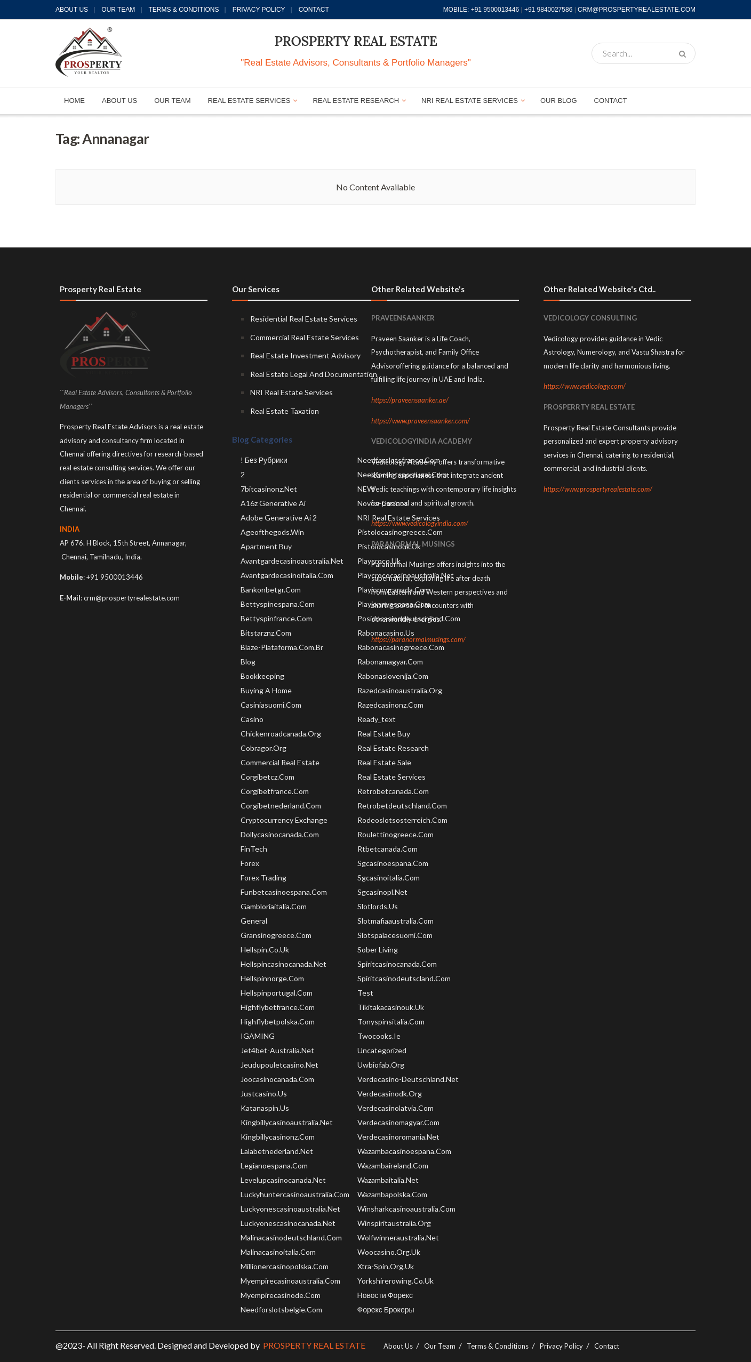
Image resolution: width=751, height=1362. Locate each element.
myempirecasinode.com (281, 1295)
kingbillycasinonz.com (278, 1136)
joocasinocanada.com (277, 1079)
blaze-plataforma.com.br (282, 647)
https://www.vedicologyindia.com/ (419, 523)
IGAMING (258, 1035)
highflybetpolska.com (278, 1021)
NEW (365, 488)
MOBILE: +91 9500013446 (481, 9)
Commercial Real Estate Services (304, 337)
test (365, 992)
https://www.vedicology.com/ (585, 386)
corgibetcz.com (267, 776)
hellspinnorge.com (272, 978)
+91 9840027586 (548, 9)
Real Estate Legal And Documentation (313, 374)
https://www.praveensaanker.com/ (420, 420)
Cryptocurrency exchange (284, 819)
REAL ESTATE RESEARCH (356, 101)
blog (248, 661)
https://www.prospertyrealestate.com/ (598, 489)
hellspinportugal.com (277, 992)
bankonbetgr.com (271, 589)
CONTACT (610, 101)
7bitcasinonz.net (269, 488)
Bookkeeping (262, 675)
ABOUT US (119, 101)
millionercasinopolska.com (285, 1266)
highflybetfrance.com (278, 1007)
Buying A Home (266, 690)
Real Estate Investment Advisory (305, 355)
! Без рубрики (264, 459)
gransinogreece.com (276, 935)
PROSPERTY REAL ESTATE (355, 41)
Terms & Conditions (184, 9)
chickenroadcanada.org (281, 733)
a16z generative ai (273, 503)
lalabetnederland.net (277, 1151)
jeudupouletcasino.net (279, 1064)
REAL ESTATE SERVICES (249, 101)
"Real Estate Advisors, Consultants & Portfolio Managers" (356, 63)
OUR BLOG (558, 101)
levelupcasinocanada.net (283, 1179)
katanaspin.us (265, 1107)
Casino (252, 719)
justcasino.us (264, 1093)
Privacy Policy (259, 9)
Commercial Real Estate (280, 762)
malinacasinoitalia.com (278, 1251)
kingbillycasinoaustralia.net (287, 1122)
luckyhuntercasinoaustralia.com (295, 1194)
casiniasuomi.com (271, 704)
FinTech (254, 848)
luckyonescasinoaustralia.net (290, 1208)
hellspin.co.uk (265, 949)
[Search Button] (685, 53)
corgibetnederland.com (281, 805)
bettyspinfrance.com (276, 618)
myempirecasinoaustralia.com (290, 1280)
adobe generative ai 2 (279, 517)
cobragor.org (263, 747)
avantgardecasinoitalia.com (287, 575)
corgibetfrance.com (275, 791)
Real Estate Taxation (284, 410)
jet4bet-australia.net (277, 1050)
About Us (71, 9)
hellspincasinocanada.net (283, 963)
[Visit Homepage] (88, 53)
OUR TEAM (172, 101)
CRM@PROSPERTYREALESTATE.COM (637, 9)
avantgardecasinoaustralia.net (292, 560)
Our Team (118, 9)
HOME (74, 101)
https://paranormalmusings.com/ (418, 639)
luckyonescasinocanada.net (288, 1223)
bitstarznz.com (266, 632)
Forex (250, 863)
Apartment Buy (266, 546)
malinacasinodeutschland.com (291, 1237)
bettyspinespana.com (278, 603)
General (254, 920)
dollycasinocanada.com (280, 834)
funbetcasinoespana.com (284, 891)
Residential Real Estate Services (303, 318)
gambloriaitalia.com (274, 906)
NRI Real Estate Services (291, 392)
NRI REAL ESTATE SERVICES (469, 101)
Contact (314, 9)
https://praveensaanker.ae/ (410, 400)
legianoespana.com (274, 1165)
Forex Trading (263, 877)
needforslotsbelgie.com (281, 1309)
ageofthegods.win (272, 531)
